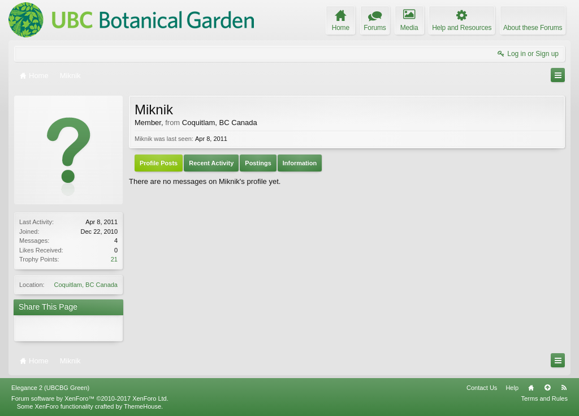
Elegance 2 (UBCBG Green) (50, 387)
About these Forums (532, 28)
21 (114, 259)
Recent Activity (211, 163)
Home (531, 388)
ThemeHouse (142, 406)
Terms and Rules (544, 398)
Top (547, 388)
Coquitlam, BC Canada (86, 284)
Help (511, 387)
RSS (564, 388)
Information (300, 163)
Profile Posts (159, 163)
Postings (258, 163)
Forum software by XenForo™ (89, 398)
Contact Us (481, 387)
